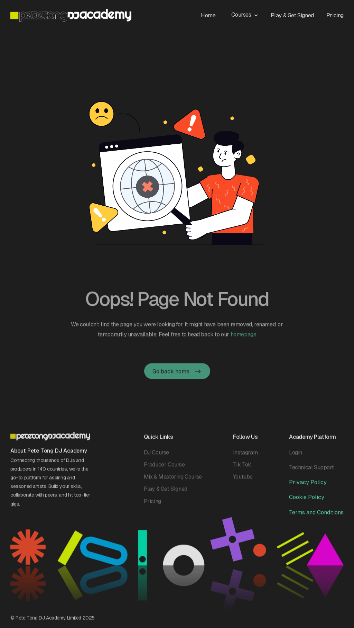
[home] (70, 15)
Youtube (243, 479)
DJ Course (156, 454)
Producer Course (164, 466)
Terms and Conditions (316, 514)
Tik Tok (242, 466)
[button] (248, 14)
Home (208, 15)
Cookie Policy (306, 499)
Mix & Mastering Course (173, 479)
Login (295, 454)
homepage (244, 339)
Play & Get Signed (292, 15)
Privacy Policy (308, 484)
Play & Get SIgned (165, 491)
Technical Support (311, 469)
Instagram (245, 454)
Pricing (335, 15)
